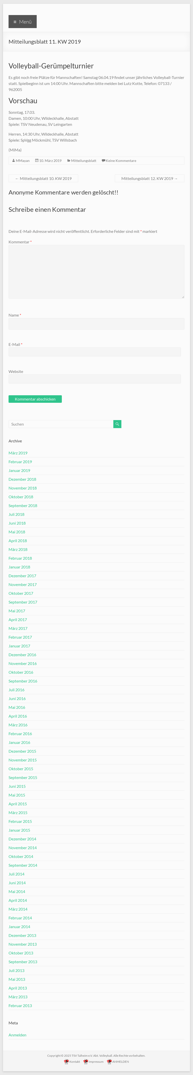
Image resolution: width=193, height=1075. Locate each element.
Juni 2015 (17, 786)
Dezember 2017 (22, 575)
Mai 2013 (17, 979)
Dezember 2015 (22, 751)
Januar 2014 (19, 926)
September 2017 (23, 602)
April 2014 (18, 900)
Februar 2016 (20, 733)
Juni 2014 (17, 882)
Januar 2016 (19, 742)
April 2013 (18, 988)
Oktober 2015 (21, 768)
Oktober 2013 (21, 952)
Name (15, 315)
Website (16, 371)
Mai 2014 (17, 891)
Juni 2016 (17, 698)
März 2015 (18, 812)
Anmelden (17, 1034)
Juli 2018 (16, 514)
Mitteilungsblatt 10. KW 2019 (43, 178)
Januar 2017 (19, 645)
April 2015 (18, 803)
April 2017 (18, 619)
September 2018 (23, 505)
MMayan (23, 160)
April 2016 (18, 716)
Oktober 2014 (21, 856)
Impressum (93, 1061)
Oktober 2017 (21, 593)
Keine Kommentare (121, 160)
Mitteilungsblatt (83, 160)
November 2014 (23, 847)
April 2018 (18, 540)
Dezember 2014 (22, 838)
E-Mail (15, 344)
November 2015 (23, 759)
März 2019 (18, 452)
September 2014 (23, 865)
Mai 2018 (17, 531)
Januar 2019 (19, 470)
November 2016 (23, 663)
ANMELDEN (118, 1061)
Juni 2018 (17, 523)
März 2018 (18, 549)
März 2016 (18, 724)
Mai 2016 (17, 707)
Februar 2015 (20, 821)
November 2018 (23, 487)
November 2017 (23, 584)
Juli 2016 (16, 689)
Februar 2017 (20, 637)
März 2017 (18, 628)
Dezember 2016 (22, 654)
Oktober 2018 (21, 496)
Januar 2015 (19, 830)
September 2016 (23, 680)
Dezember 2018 (22, 479)
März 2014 (18, 909)
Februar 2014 (20, 917)
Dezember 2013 (22, 935)
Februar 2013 (20, 1005)
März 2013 (18, 996)
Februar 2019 (20, 461)
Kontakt (72, 1061)
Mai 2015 (17, 795)
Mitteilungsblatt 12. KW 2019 (149, 178)
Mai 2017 (17, 610)
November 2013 (23, 944)
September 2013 (23, 961)
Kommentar (20, 241)
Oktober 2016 (21, 672)
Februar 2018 (20, 558)
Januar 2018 (19, 566)
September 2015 (23, 777)
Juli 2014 (16, 873)
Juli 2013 (16, 970)
